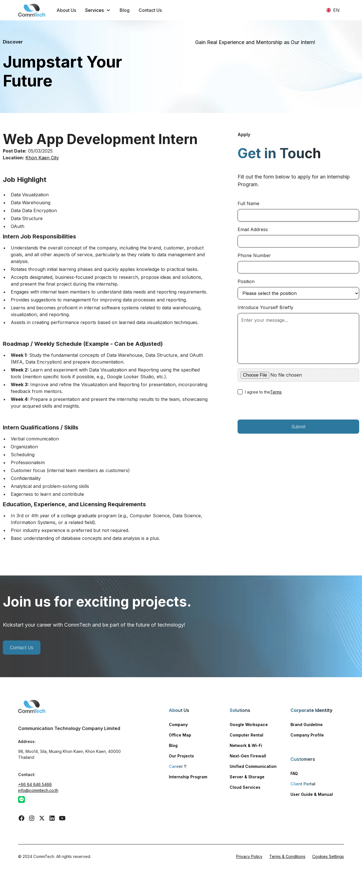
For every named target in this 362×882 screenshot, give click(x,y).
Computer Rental (246, 735)
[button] (98, 10)
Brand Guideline (306, 724)
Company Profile (307, 735)
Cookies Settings (328, 856)
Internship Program (188, 776)
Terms (276, 392)
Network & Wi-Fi (246, 745)
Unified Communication (253, 766)
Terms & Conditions (287, 856)
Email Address (253, 229)
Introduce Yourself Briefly (265, 307)
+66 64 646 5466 (35, 784)
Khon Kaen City (42, 157)
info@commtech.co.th (38, 790)
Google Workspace (249, 724)
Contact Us (150, 10)
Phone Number (254, 255)
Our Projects (181, 755)
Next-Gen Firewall (248, 755)
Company (178, 724)
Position (246, 281)
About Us (66, 10)
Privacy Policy (249, 856)
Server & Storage (247, 776)
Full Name (248, 203)
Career (177, 766)
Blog (125, 10)
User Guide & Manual (311, 794)
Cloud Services (245, 787)
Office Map (180, 735)
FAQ (294, 773)
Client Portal (302, 783)
